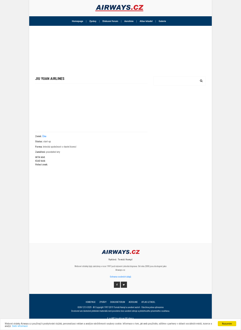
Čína (44, 136)
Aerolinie (129, 21)
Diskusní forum (110, 21)
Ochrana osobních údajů (120, 276)
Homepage (77, 21)
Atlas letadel (146, 21)
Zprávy (92, 21)
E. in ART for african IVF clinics (120, 318)
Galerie (162, 21)
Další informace (31, 326)
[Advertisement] (120, 48)
